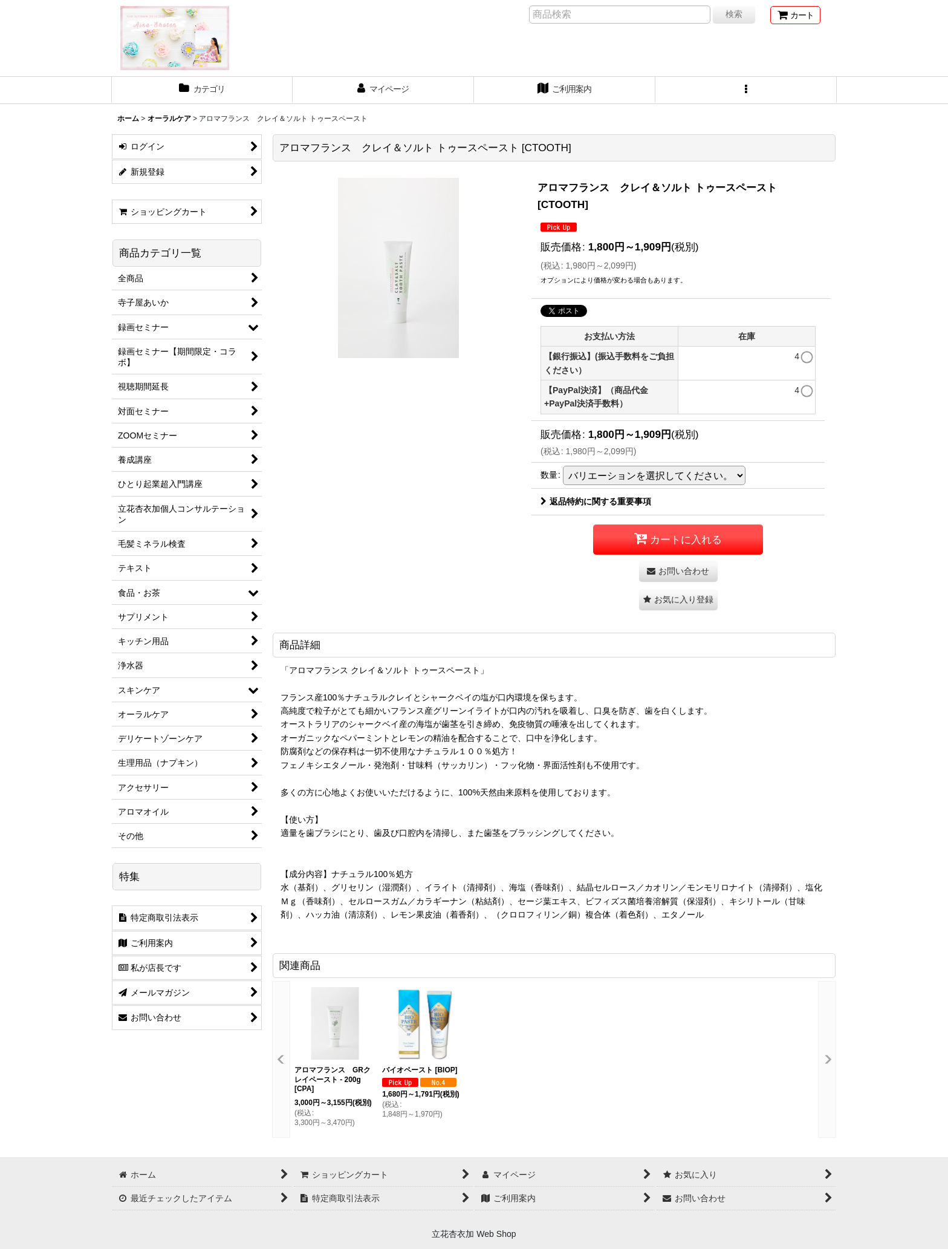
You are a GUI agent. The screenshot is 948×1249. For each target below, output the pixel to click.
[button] (746, 90)
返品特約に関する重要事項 (596, 501)
